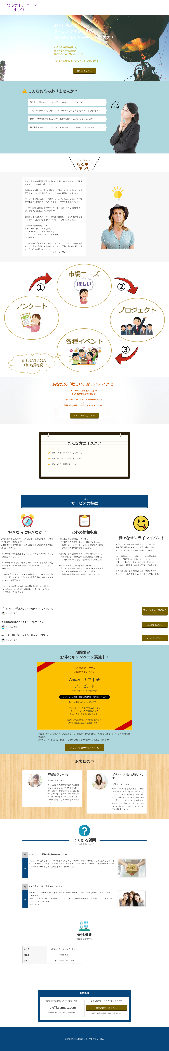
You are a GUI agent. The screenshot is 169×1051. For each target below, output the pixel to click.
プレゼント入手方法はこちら (154, 611)
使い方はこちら (84, 71)
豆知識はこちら (154, 625)
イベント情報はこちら (84, 415)
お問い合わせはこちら (106, 1008)
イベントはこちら (154, 638)
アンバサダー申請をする (84, 747)
